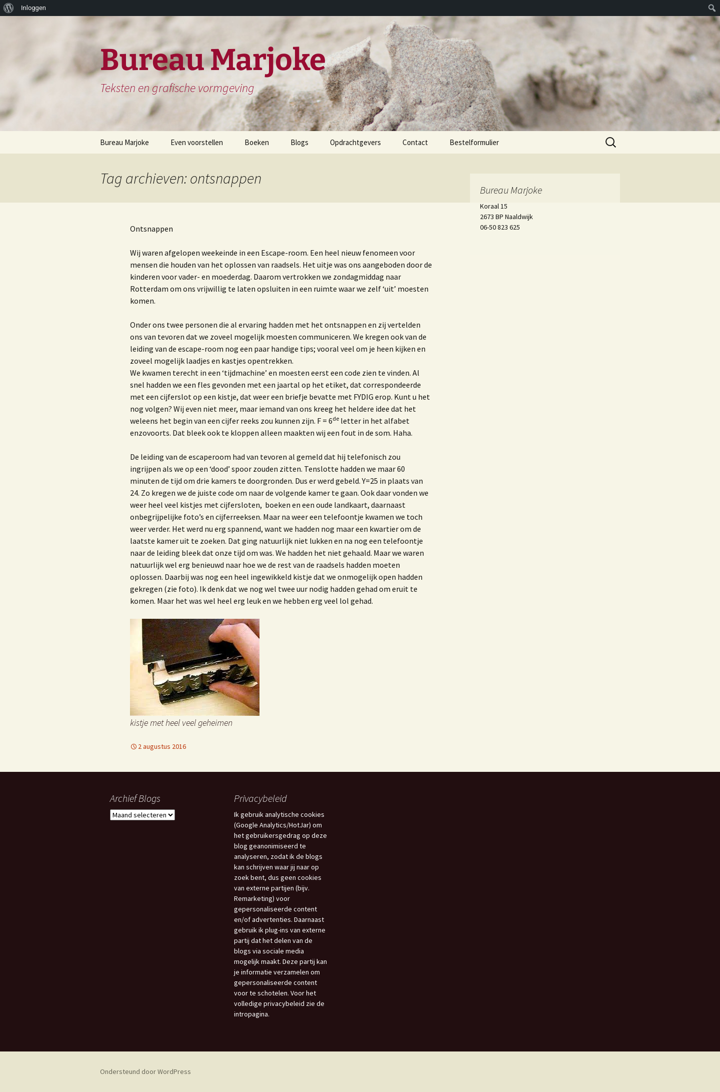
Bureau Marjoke (124, 142)
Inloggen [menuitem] (33, 8)
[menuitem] (9, 8)
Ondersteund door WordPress (145, 1071)
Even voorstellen (196, 142)
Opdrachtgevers (355, 142)
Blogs (299, 142)
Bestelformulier (474, 142)
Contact (415, 142)
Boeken (256, 142)
